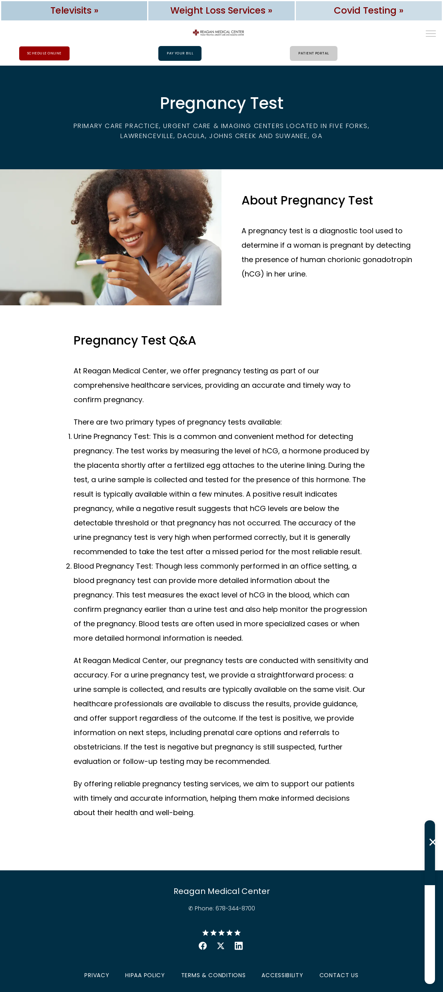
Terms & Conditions (213, 976)
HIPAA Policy (145, 976)
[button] (431, 34)
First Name (298, 827)
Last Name (298, 861)
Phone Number (303, 928)
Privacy (96, 976)
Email (291, 894)
